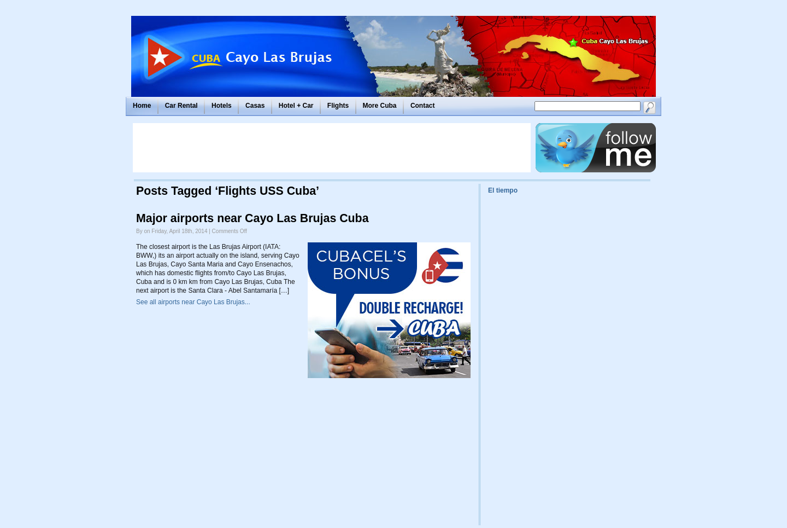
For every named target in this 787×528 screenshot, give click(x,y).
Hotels (222, 105)
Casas (255, 105)
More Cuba (380, 105)
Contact (422, 105)
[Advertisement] (332, 147)
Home (142, 105)
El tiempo (503, 190)
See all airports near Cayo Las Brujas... (193, 302)
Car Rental (181, 105)
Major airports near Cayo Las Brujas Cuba (252, 218)
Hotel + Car (296, 105)
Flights (338, 105)
